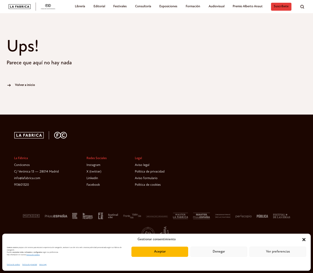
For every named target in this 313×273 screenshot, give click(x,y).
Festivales (120, 6)
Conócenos (22, 165)
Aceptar (160, 251)
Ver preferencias (278, 251)
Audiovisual (216, 6)
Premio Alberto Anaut (248, 6)
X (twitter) (93, 171)
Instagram (93, 165)
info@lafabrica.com (27, 178)
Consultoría (143, 6)
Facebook (93, 185)
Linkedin (92, 178)
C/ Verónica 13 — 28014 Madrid (36, 171)
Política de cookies (13, 264)
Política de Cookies (33, 255)
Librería (80, 6)
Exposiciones (168, 6)
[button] (304, 239)
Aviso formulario (146, 178)
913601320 (21, 185)
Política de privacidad (29, 264)
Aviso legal (43, 264)
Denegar (219, 251)
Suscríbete (281, 6)
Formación (193, 6)
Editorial (99, 6)
